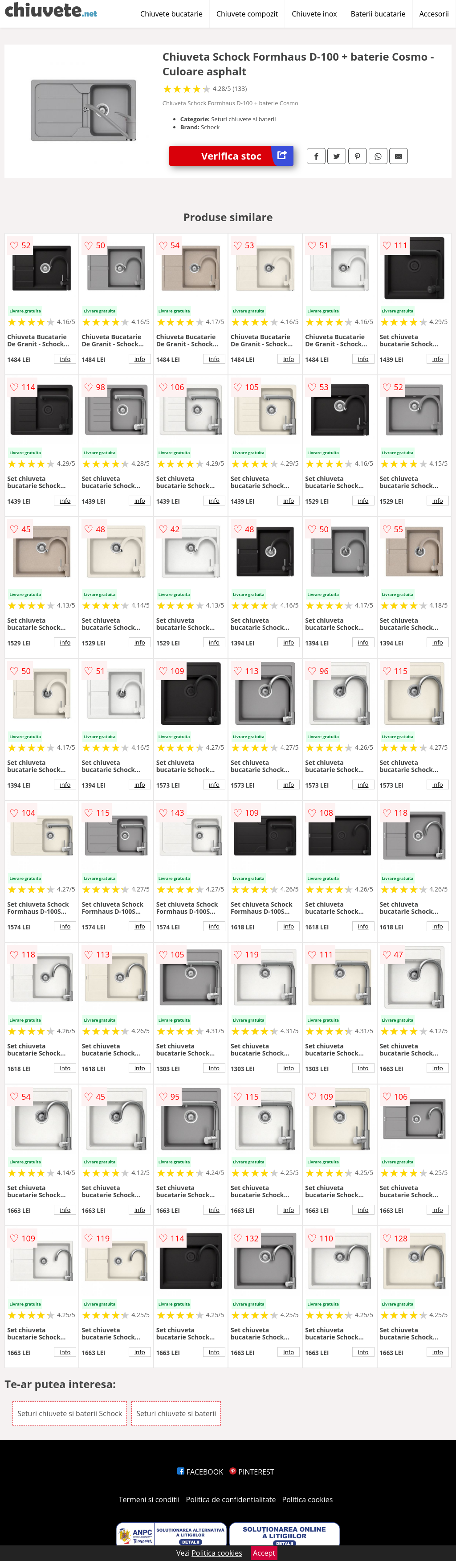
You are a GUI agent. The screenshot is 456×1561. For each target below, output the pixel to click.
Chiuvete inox (314, 14)
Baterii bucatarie (378, 14)
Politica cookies (307, 1499)
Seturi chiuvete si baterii (176, 1413)
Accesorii (434, 14)
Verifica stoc (247, 156)
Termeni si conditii (149, 1499)
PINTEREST (251, 1472)
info (65, 359)
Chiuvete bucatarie (171, 14)
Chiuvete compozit (247, 14)
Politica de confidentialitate (231, 1499)
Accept (264, 1553)
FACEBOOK (200, 1472)
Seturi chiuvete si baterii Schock (69, 1413)
